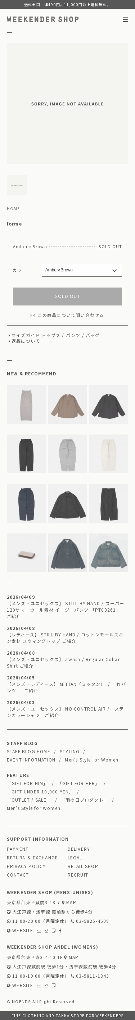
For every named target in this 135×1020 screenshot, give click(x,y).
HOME (13, 208)
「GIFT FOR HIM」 (27, 783)
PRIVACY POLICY (26, 866)
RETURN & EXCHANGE (32, 857)
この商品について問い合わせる (67, 315)
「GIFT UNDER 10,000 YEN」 (40, 791)
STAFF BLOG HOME (28, 751)
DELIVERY (79, 849)
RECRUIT (78, 875)
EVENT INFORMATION (31, 759)
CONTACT (18, 875)
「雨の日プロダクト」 (84, 800)
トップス (50, 335)
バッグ (93, 335)
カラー (19, 270)
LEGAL (75, 857)
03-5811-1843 (90, 976)
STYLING (70, 751)
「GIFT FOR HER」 (79, 783)
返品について (26, 341)
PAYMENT (17, 849)
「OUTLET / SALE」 (29, 800)
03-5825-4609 (90, 921)
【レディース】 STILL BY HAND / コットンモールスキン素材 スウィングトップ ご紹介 (65, 637)
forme (14, 223)
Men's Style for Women (91, 759)
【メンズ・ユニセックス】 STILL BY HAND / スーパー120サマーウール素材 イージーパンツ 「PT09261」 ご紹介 (66, 609)
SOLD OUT (67, 296)
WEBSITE (20, 930)
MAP (69, 902)
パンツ (73, 335)
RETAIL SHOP (83, 866)
